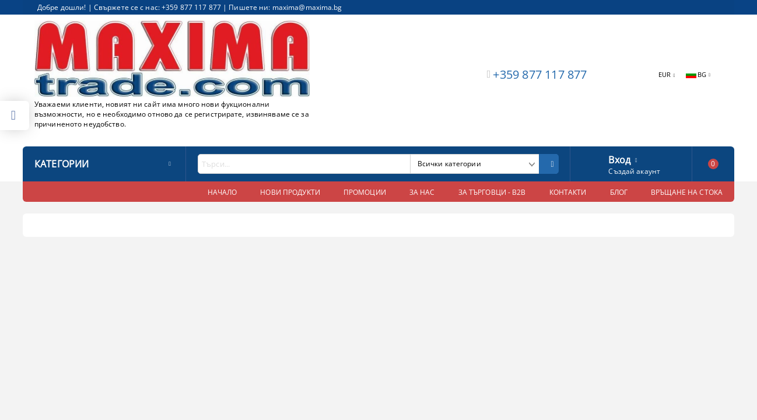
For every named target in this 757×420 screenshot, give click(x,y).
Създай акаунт (634, 171)
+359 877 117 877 (540, 74)
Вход (619, 158)
